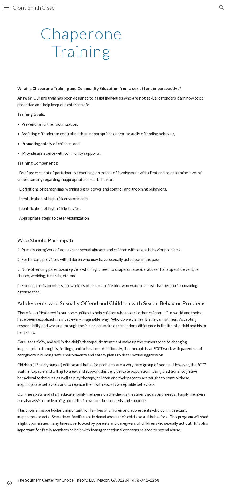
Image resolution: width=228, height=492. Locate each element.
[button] (6, 7)
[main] (81, 42)
